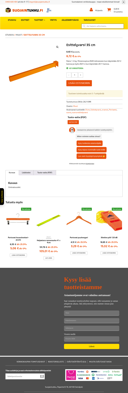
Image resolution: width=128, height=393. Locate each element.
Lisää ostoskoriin (79, 83)
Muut (19, 34)
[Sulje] (123, 2)
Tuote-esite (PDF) (44, 172)
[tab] (12, 172)
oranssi (105, 109)
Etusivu (12, 20)
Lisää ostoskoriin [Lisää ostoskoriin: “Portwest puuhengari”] (79, 253)
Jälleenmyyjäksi (70, 20)
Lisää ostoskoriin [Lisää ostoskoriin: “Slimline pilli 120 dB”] (109, 253)
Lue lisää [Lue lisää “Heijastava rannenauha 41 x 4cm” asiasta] (48, 258)
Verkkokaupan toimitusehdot (31, 361)
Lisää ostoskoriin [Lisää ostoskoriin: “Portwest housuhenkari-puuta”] (18, 255)
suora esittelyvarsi (80, 112)
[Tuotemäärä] (75, 75)
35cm (87, 109)
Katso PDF (73, 122)
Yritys (53, 20)
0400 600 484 (11, 1)
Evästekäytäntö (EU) (76, 361)
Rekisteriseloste (56, 361)
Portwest (113, 109)
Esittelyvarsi (96, 109)
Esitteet (25, 20)
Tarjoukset (90, 20)
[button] (57, 47)
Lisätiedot (26, 172)
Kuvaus (12, 172)
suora (68, 112)
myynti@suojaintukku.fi (39, 1)
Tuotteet (39, 20)
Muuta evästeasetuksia (100, 361)
